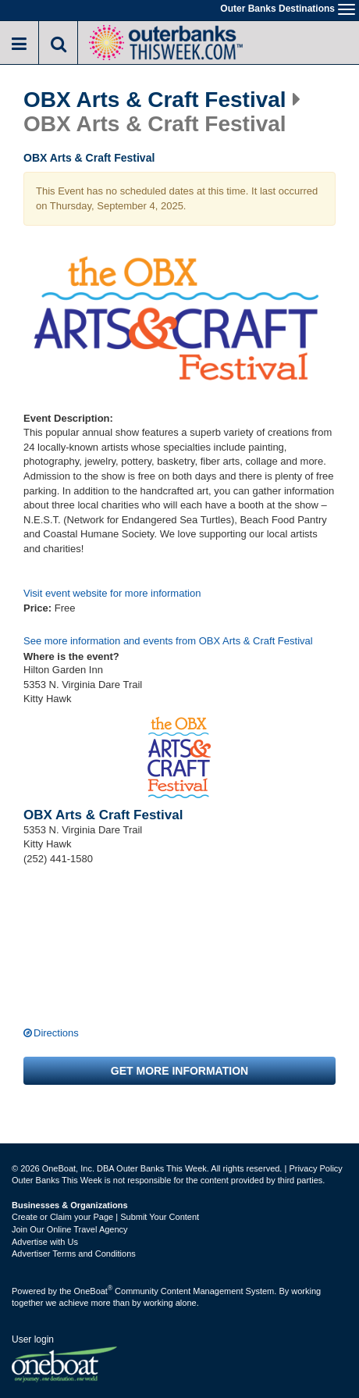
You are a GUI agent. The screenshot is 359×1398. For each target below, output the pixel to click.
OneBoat (93, 1291)
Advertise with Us (45, 1241)
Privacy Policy (315, 1168)
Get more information (179, 1071)
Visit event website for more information (112, 593)
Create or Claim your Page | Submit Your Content (105, 1216)
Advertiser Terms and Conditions (74, 1253)
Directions (56, 1033)
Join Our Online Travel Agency (70, 1229)
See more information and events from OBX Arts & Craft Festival (168, 641)
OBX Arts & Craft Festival (154, 100)
